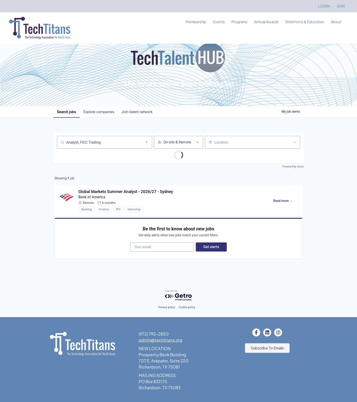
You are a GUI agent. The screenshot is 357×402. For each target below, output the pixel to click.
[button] (267, 348)
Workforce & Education (304, 21)
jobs (66, 112)
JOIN (341, 6)
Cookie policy (187, 307)
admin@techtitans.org (160, 340)
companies (98, 112)
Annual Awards (266, 21)
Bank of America (91, 197)
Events (219, 21)
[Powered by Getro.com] (178, 295)
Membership (196, 21)
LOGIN (324, 6)
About (336, 21)
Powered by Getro (293, 166)
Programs (239, 21)
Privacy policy (166, 307)
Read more (285, 201)
